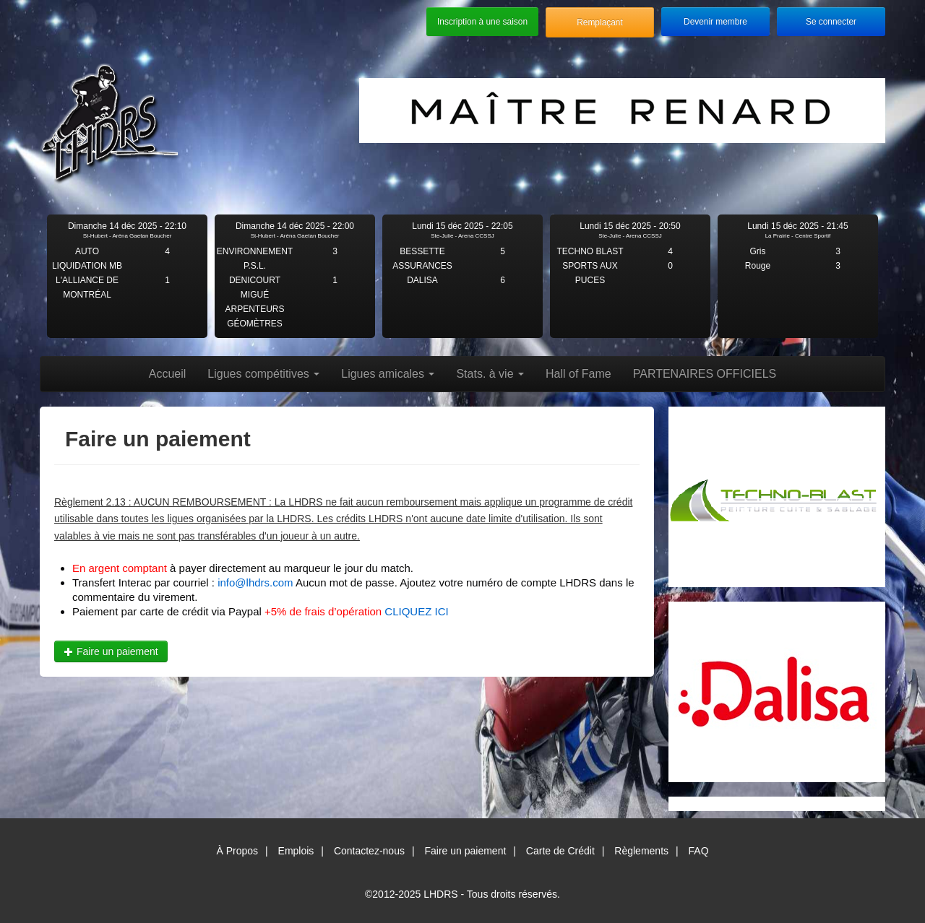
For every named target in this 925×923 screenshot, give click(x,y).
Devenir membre (715, 22)
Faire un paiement (465, 851)
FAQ (699, 851)
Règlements (641, 851)
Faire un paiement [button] (111, 651)
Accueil (167, 374)
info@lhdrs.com (255, 582)
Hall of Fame (578, 374)
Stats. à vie (490, 374)
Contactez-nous (369, 851)
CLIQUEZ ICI (416, 611)
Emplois (296, 851)
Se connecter (831, 22)
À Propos (237, 851)
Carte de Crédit (560, 851)
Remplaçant (599, 22)
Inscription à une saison (482, 22)
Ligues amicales (387, 374)
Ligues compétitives (263, 374)
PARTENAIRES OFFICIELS (705, 374)
